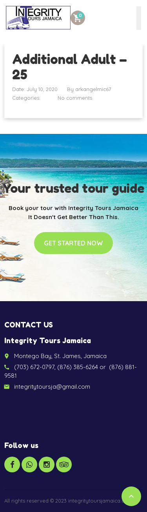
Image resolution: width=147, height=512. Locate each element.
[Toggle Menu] (138, 18)
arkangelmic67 (93, 89)
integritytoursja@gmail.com (52, 386)
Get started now (73, 243)
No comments (75, 98)
